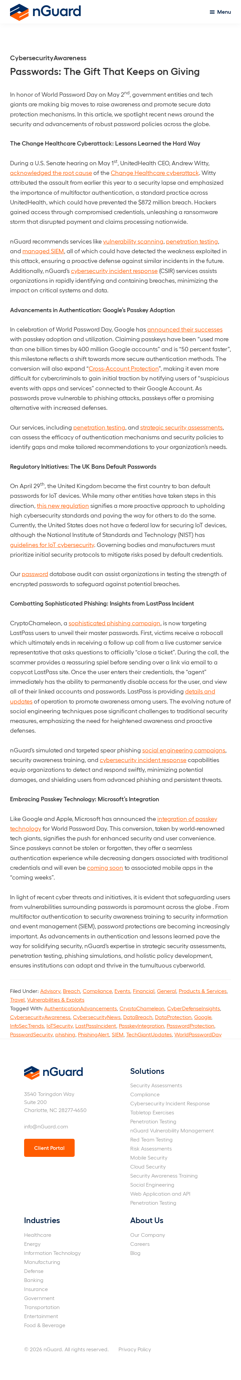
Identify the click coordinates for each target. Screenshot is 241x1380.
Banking (34, 1280)
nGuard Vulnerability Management (172, 1130)
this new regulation (63, 505)
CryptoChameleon (141, 1008)
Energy (32, 1243)
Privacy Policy (134, 1349)
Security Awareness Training (164, 1175)
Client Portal (49, 1147)
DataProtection (173, 1017)
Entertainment (41, 1316)
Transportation (42, 1307)
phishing (65, 1034)
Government (39, 1298)
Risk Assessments (151, 1148)
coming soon (105, 867)
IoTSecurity (60, 1025)
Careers (140, 1243)
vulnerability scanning (133, 241)
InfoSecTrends (27, 1025)
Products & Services (203, 991)
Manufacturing (42, 1262)
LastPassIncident (95, 1025)
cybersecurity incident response (114, 270)
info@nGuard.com (46, 1126)
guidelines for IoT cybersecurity (52, 544)
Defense (34, 1271)
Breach (71, 991)
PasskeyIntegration (141, 1025)
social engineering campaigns (183, 749)
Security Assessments (156, 1085)
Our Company (147, 1234)
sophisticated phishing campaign (114, 622)
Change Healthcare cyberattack (155, 172)
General (166, 991)
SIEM (118, 1034)
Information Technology (52, 1253)
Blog (135, 1253)
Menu (224, 11)
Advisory (50, 991)
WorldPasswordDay (198, 1034)
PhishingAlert (93, 1034)
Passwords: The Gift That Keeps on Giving (105, 71)
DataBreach (137, 1017)
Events (122, 991)
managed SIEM (43, 250)
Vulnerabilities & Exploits (55, 999)
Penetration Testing (153, 1121)
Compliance (97, 991)
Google (202, 1017)
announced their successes (185, 329)
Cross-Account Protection (124, 368)
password (35, 573)
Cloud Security (148, 1166)
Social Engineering (152, 1184)
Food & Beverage (44, 1325)
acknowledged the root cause (51, 172)
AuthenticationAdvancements (80, 1008)
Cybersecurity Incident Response (170, 1103)
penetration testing (192, 241)
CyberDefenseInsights (193, 1008)
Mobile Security (148, 1157)
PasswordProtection (190, 1025)
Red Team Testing (151, 1139)
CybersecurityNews (96, 1017)
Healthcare (37, 1234)
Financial (143, 991)
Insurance (36, 1289)
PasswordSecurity (31, 1034)
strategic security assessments (181, 427)
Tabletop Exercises (152, 1112)
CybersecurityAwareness (40, 1017)
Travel (17, 999)
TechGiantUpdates (149, 1034)
